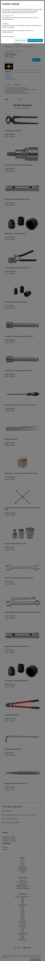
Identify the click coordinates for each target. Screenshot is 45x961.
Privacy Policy (5, 36)
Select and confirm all (35, 40)
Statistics (6, 23)
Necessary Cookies (9, 15)
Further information (8, 19)
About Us (12, 36)
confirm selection (20, 40)
